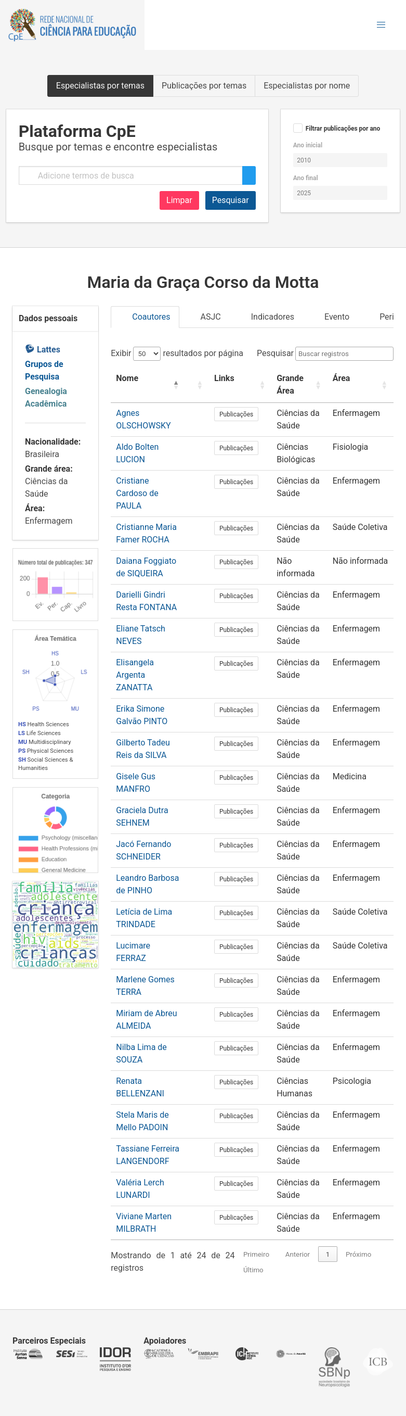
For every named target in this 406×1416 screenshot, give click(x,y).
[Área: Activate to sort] (365, 385)
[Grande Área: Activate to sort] (303, 385)
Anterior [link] (297, 1229)
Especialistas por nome (307, 86)
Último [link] (253, 1245)
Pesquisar (230, 200)
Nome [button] (127, 378)
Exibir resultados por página (177, 353)
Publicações (243, 414)
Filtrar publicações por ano (343, 128)
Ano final (305, 178)
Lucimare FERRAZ (149, 921)
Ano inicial (307, 145)
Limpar (179, 200)
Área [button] (350, 378)
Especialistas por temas (100, 86)
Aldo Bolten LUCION (153, 447)
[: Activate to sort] (205, 385)
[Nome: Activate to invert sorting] (153, 385)
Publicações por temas (204, 86)
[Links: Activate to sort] (243, 385)
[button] (381, 25)
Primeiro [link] (256, 1229)
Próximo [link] (358, 1229)
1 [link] (328, 1229)
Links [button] (231, 378)
